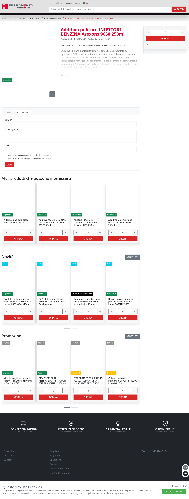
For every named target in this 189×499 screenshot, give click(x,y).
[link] (17, 6)
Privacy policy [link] (43, 155)
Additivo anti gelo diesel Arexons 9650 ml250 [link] (16, 221)
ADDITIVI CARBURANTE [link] (53, 18)
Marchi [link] (77, 3)
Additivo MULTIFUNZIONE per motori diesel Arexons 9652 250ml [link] (52, 223)
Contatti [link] (69, 3)
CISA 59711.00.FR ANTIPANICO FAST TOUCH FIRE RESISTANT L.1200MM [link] (52, 381)
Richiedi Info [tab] (22, 112)
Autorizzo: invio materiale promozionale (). (29, 158)
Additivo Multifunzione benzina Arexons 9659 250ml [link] (120, 223)
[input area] (110, 9)
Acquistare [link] (55, 451)
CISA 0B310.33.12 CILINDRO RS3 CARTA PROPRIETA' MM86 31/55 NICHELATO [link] (88, 381)
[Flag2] (6, 158)
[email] (185, 467)
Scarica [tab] (9, 112)
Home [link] (4, 18)
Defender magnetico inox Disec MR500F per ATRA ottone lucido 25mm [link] (87, 302)
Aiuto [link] (52, 3)
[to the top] (185, 473)
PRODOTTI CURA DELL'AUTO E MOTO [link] (27, 18)
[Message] (71, 137)
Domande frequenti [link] (60, 472)
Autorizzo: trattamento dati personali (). (28, 155)
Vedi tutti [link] (132, 336)
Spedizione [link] (55, 459)
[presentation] (52, 94)
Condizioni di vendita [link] (60, 468)
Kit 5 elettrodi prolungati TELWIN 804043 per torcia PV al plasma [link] (52, 302)
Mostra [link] (100, 75)
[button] (67, 407)
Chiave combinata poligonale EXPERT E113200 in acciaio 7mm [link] (122, 381)
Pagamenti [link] (55, 455)
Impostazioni (179, 486)
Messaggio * (11, 129)
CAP (7, 145)
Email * (8, 119)
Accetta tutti (174, 491)
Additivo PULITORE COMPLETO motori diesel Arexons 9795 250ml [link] (86, 223)
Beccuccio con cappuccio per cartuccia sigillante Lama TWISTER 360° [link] (121, 302)
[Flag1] (6, 155)
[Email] (71, 124)
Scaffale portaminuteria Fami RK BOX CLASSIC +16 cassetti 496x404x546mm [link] (17, 302)
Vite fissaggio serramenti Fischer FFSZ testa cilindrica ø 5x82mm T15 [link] (18, 381)
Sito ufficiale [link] (10, 451)
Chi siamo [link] (60, 3)
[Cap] (71, 149)
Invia (9, 164)
